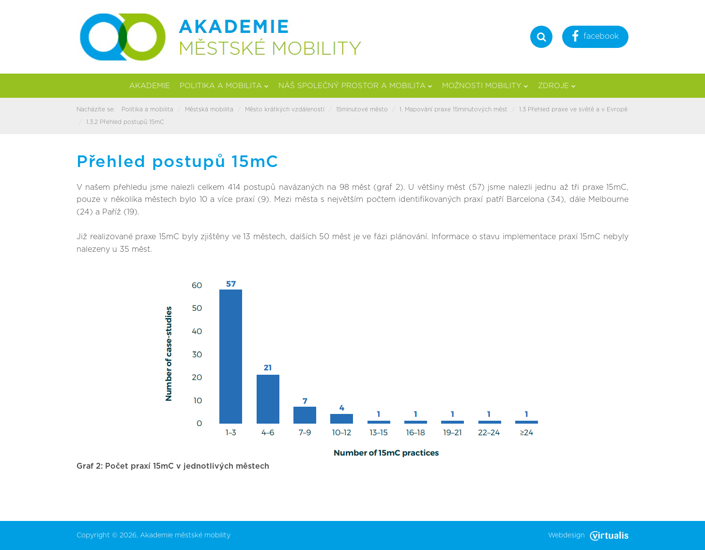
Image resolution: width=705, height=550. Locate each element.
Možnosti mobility (485, 86)
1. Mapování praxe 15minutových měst (453, 109)
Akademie (149, 86)
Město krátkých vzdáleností (284, 109)
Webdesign (588, 535)
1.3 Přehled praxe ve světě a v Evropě (573, 109)
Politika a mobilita (224, 86)
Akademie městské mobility (185, 535)
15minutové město (362, 109)
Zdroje (557, 86)
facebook (595, 38)
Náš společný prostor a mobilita (355, 86)
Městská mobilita (209, 109)
